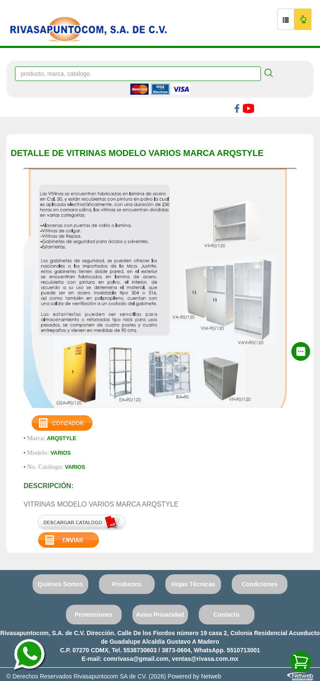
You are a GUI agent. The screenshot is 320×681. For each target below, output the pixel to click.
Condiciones (260, 584)
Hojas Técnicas (193, 584)
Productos (126, 584)
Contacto (226, 614)
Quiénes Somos (60, 584)
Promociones (94, 614)
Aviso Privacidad (160, 614)
